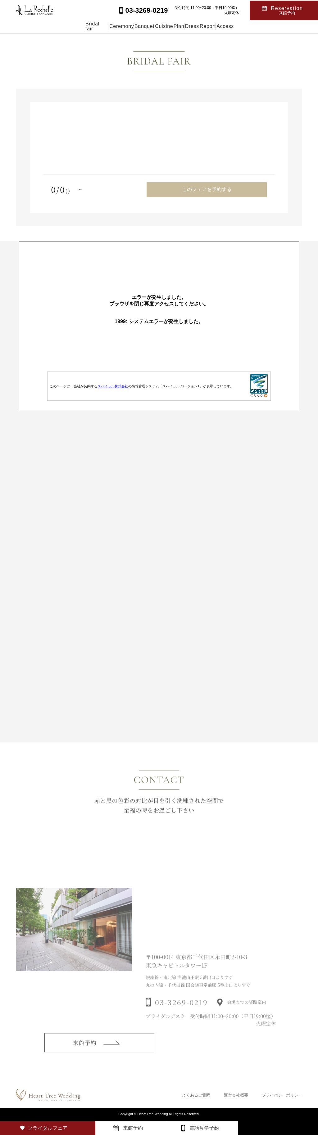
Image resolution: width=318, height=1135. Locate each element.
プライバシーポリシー (282, 1095)
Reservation (287, 10)
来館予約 (84, 1050)
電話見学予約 (204, 1128)
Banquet (121, 26)
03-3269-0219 (181, 1012)
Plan (185, 26)
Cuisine (155, 26)
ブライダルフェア (47, 1128)
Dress (212, 26)
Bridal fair (45, 26)
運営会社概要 (236, 1095)
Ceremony (83, 26)
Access (275, 26)
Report (243, 26)
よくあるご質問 (196, 1095)
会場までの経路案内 (246, 1012)
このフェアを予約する (207, 189)
